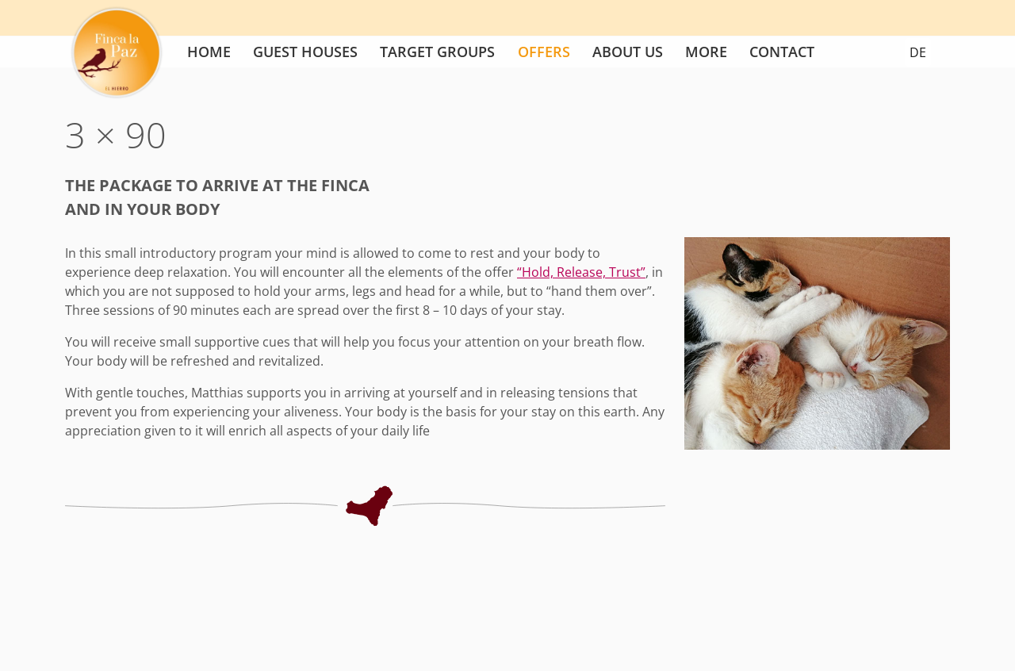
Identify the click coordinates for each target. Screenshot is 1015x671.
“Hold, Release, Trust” (581, 272)
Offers (544, 51)
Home (209, 51)
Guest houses (305, 51)
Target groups (437, 51)
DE (918, 52)
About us (627, 51)
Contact (781, 51)
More (706, 51)
